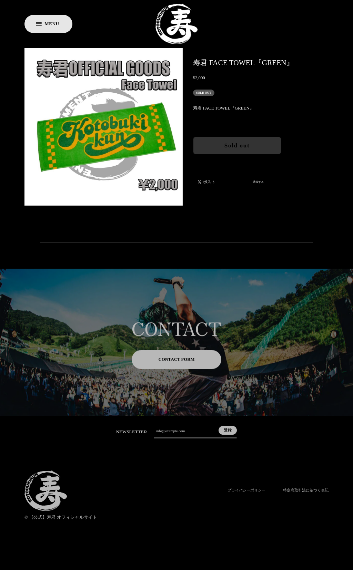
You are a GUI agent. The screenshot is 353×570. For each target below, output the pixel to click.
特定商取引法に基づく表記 (306, 496)
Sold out (237, 145)
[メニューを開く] (48, 24)
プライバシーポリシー (246, 496)
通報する (258, 182)
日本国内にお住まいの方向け (237, 162)
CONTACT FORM (176, 364)
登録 (228, 435)
